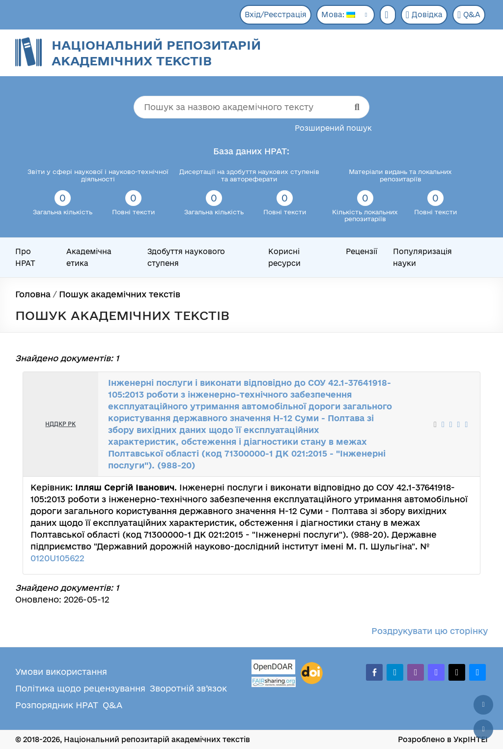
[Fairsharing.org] (274, 682)
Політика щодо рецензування (80, 688)
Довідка (424, 15)
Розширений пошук (333, 128)
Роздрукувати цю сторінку (429, 630)
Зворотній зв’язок (188, 688)
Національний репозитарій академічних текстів (156, 53)
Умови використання (61, 671)
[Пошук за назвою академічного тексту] (251, 107)
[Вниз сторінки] (483, 729)
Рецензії (361, 251)
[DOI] (312, 673)
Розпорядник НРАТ (56, 705)
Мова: (338, 14)
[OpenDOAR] (274, 668)
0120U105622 (57, 558)
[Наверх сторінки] (483, 705)
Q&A (468, 15)
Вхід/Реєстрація (276, 14)
